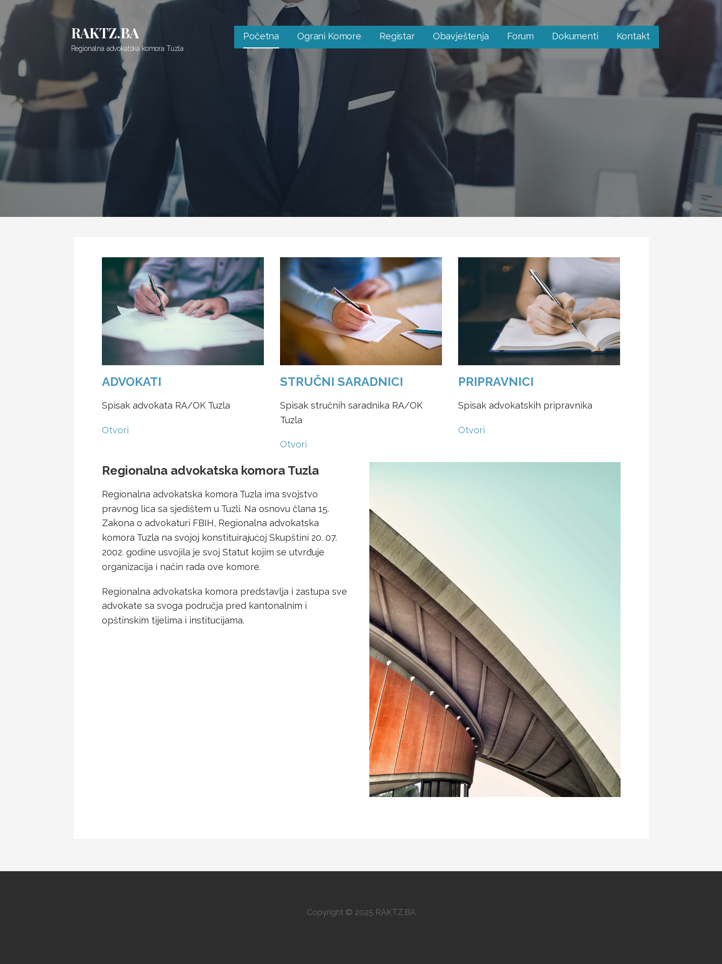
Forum (520, 36)
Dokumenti (575, 36)
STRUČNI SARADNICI (341, 381)
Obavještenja (461, 36)
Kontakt (633, 36)
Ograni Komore (329, 36)
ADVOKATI (131, 381)
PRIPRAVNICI (496, 381)
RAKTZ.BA (105, 32)
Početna (261, 36)
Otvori (115, 430)
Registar (397, 36)
